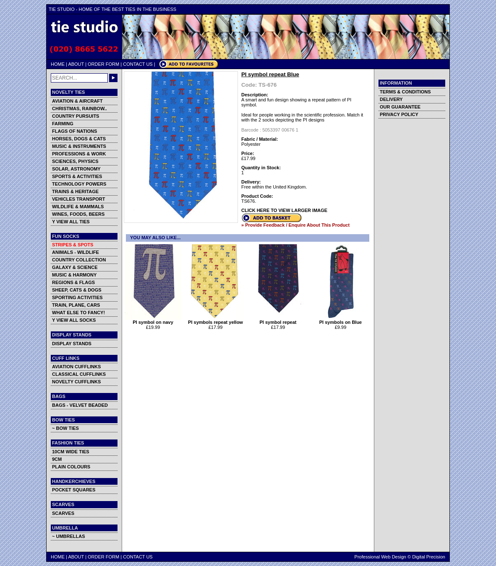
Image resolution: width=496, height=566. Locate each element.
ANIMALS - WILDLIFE (75, 252)
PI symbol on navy (153, 320)
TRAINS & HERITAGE (75, 191)
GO (113, 78)
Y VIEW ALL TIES (71, 221)
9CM (57, 459)
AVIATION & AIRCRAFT (77, 100)
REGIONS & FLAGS (73, 282)
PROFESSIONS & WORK (79, 153)
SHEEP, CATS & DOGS (77, 289)
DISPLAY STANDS (71, 343)
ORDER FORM (103, 64)
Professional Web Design (380, 556)
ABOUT (76, 64)
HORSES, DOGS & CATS (79, 138)
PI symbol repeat (278, 320)
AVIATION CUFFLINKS (76, 366)
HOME (58, 64)
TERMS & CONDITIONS (405, 91)
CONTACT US (138, 64)
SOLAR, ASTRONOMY (76, 168)
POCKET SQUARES (73, 489)
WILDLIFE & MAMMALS (78, 206)
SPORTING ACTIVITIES (77, 297)
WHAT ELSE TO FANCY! (78, 312)
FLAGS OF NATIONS (74, 131)
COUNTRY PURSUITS (75, 116)
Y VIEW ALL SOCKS (74, 320)
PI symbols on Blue (340, 320)
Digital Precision (428, 556)
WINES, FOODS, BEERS (78, 214)
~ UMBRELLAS (68, 536)
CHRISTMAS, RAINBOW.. (79, 108)
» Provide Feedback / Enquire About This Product (295, 224)
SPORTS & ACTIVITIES (77, 176)
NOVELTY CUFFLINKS (76, 381)
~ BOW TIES (65, 428)
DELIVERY (391, 99)
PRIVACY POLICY (399, 114)
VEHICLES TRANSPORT (78, 199)
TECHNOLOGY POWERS (79, 183)
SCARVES (63, 513)
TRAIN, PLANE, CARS (76, 305)
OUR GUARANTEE (400, 106)
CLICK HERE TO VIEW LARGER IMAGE (284, 210)
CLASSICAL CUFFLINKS (79, 374)
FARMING (62, 123)
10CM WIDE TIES (70, 451)
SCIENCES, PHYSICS (75, 161)
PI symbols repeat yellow (215, 320)
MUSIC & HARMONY (74, 274)
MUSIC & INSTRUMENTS (79, 146)
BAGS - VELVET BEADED (80, 405)
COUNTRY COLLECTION (79, 259)
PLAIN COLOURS (71, 466)
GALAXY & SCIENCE (75, 267)
